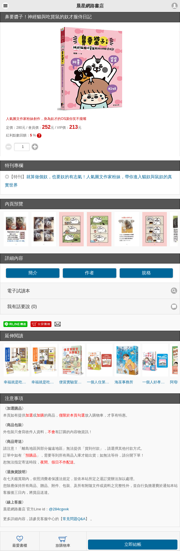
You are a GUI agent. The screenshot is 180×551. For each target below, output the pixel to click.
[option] (16, 229)
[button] (5, 6)
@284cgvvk (59, 509)
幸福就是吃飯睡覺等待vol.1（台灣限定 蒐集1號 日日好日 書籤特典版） (44, 382)
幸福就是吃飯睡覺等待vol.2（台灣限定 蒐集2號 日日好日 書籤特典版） (16, 382)
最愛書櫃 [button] (19, 541)
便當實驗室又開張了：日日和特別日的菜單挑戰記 (72, 382)
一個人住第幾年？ (100, 382)
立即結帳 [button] (132, 544)
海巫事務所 (124, 382)
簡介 (32, 272)
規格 (146, 272)
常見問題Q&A (74, 519)
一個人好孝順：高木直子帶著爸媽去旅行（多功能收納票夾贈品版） (155, 382)
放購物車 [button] (62, 541)
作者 (89, 272)
